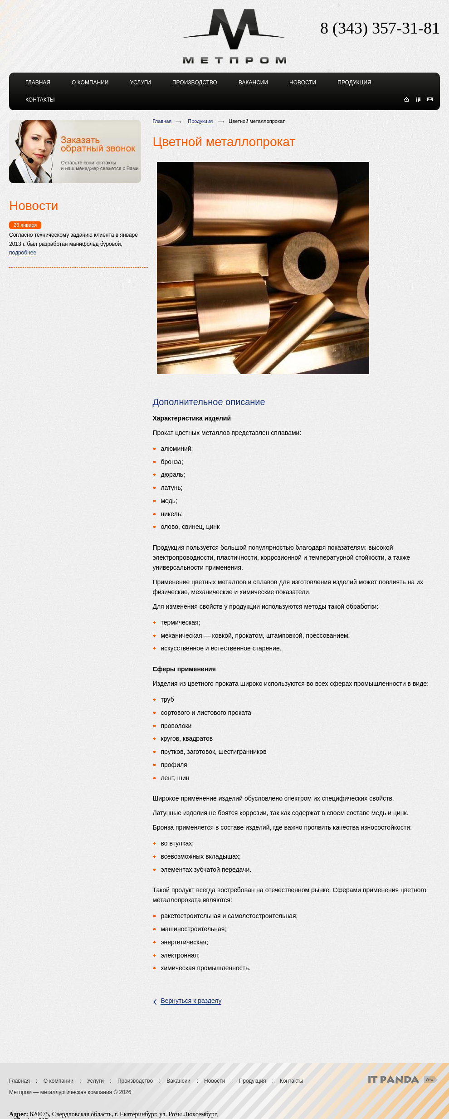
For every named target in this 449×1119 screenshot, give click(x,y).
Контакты (291, 1081)
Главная (161, 121)
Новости (214, 1081)
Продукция (201, 121)
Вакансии (178, 1081)
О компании (58, 1081)
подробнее (22, 252)
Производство (135, 1081)
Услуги (95, 1081)
